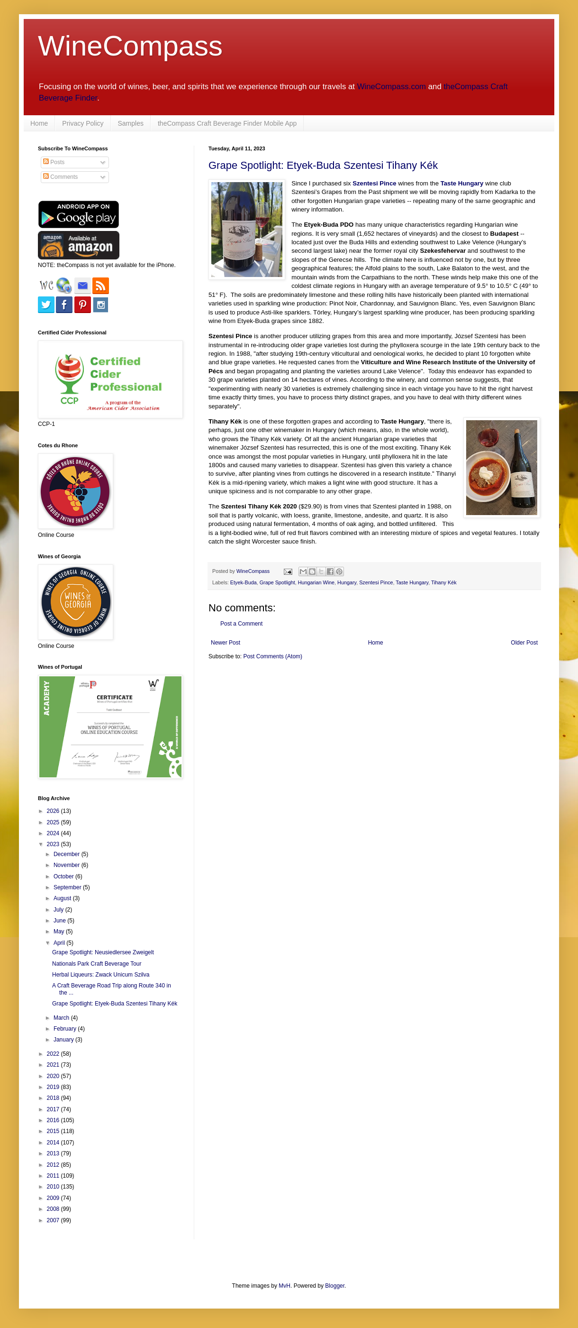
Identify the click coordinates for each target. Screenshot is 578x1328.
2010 (54, 1186)
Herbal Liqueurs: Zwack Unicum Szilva (100, 974)
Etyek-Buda (243, 582)
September (68, 887)
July (59, 909)
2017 (54, 1109)
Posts (53, 162)
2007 (54, 1220)
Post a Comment (241, 623)
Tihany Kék (444, 582)
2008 (54, 1209)
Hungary (346, 582)
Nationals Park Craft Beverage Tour (97, 963)
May (60, 931)
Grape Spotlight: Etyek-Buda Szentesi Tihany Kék (323, 165)
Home (39, 123)
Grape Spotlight (277, 582)
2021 (54, 1064)
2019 (54, 1087)
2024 (54, 833)
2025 (54, 822)
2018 (54, 1098)
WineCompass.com (391, 86)
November (67, 865)
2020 (54, 1076)
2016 (54, 1120)
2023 (54, 844)
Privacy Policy (82, 123)
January (64, 1039)
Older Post (524, 642)
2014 (54, 1142)
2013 (54, 1153)
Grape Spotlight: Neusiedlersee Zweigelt (103, 952)
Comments (60, 177)
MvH (284, 1285)
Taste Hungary (412, 582)
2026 (54, 811)
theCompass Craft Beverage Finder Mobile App (227, 123)
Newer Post (225, 642)
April (60, 943)
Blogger (334, 1285)
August (63, 898)
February (66, 1028)
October (64, 876)
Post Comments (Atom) (272, 656)
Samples (131, 123)
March (62, 1017)
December (67, 854)
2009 (54, 1198)
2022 (54, 1054)
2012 (54, 1165)
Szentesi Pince (376, 582)
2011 (54, 1175)
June (60, 920)
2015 (54, 1131)
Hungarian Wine (316, 582)
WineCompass (130, 46)
